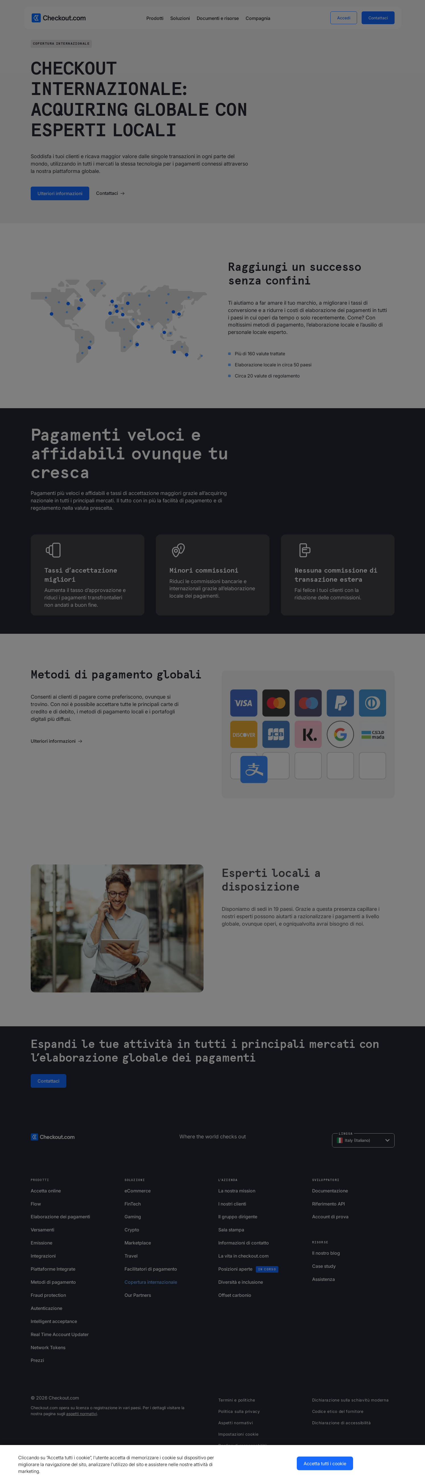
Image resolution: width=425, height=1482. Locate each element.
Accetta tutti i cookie (325, 1463)
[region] (212, 1463)
